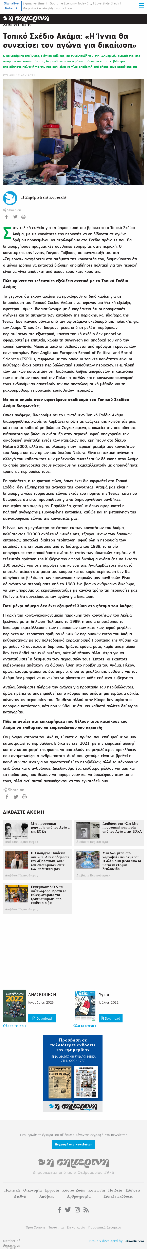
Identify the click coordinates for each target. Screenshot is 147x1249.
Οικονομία (32, 1190)
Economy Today (75, 3)
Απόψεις (46, 1196)
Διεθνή (20, 1196)
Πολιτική (12, 1190)
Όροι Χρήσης (35, 1227)
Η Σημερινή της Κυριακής (44, 197)
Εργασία (52, 1190)
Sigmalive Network (11, 5)
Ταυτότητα (56, 1227)
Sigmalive (30, 3)
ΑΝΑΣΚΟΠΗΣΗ (42, 994)
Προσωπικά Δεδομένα (104, 1227)
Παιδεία (115, 1190)
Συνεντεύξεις (17, 24)
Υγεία (104, 994)
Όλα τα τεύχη (14, 1026)
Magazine (29, 8)
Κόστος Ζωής (73, 1190)
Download (42, 1018)
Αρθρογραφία (79, 1196)
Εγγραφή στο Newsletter (73, 1144)
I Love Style (101, 3)
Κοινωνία (96, 1190)
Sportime (56, 3)
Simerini (44, 3)
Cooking (43, 8)
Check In (116, 3)
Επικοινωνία (76, 1227)
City (89, 3)
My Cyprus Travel (61, 8)
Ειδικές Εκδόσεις (118, 1196)
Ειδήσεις (133, 1190)
